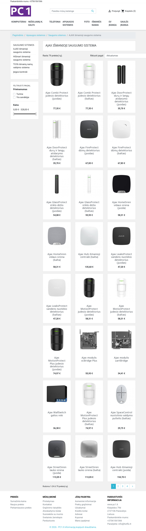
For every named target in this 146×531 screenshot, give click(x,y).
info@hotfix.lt (124, 524)
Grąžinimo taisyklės (52, 507)
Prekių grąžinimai (83, 504)
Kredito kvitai (81, 511)
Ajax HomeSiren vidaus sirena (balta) (57, 256)
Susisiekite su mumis (53, 514)
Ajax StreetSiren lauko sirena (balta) (89, 468)
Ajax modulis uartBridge (121, 359)
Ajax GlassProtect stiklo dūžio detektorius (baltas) (89, 207)
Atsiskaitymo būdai (52, 511)
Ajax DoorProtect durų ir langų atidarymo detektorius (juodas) (121, 98)
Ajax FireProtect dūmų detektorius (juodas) (89, 150)
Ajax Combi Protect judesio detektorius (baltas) (89, 95)
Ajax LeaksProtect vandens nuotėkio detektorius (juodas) (121, 258)
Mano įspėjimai (82, 520)
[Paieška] (73, 11)
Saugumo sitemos (23, 45)
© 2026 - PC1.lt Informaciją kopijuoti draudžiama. (73, 527)
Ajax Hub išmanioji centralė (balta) (89, 255)
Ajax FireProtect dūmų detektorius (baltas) (121, 150)
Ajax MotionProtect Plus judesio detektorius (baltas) (89, 418)
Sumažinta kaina (18, 501)
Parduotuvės (49, 520)
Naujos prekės (17, 504)
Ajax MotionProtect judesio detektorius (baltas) (121, 310)
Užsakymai (80, 507)
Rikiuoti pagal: (97, 55)
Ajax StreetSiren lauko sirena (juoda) (56, 470)
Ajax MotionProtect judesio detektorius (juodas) (89, 310)
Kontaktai (47, 504)
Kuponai (79, 517)
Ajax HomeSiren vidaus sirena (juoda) (121, 205)
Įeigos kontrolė (20, 72)
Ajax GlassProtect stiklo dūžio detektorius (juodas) (56, 207)
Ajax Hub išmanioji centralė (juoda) (121, 468)
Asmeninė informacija (85, 501)
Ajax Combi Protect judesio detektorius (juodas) (57, 95)
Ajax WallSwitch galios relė (57, 414)
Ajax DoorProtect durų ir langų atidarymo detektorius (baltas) (57, 153)
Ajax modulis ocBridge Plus (89, 359)
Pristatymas (48, 501)
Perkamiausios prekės (21, 507)
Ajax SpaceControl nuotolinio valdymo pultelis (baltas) (121, 415)
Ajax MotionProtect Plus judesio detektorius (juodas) (56, 363)
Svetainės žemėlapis (52, 517)
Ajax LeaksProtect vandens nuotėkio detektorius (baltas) (56, 310)
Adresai (78, 514)
